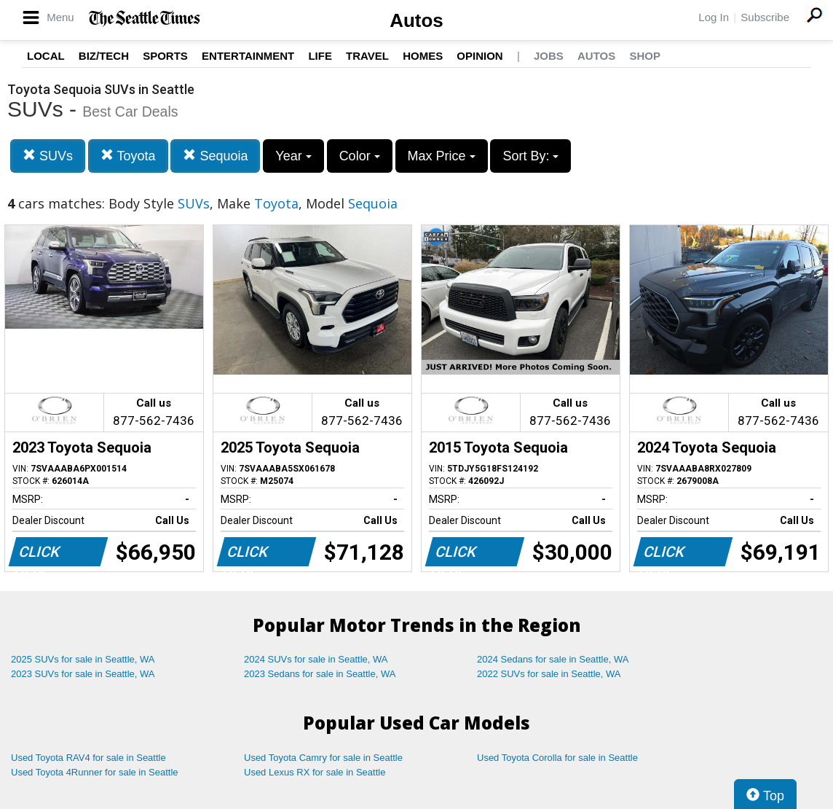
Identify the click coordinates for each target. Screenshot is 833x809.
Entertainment (248, 56)
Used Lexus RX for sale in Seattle (314, 772)
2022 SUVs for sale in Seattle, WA (549, 673)
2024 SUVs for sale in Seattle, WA (316, 659)
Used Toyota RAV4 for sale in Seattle (88, 757)
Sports (165, 56)
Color (359, 156)
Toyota (128, 155)
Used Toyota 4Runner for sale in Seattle (94, 772)
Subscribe (765, 17)
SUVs (48, 155)
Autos (416, 20)
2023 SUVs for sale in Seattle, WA (83, 673)
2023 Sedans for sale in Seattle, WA (319, 673)
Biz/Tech (104, 56)
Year (293, 156)
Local (46, 56)
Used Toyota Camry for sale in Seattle (323, 757)
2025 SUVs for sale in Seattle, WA (83, 659)
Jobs (549, 56)
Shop (644, 56)
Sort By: (530, 156)
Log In (713, 17)
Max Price (441, 156)
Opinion (479, 56)
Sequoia (215, 155)
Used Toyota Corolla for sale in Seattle (557, 757)
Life (320, 56)
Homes (423, 56)
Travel (367, 56)
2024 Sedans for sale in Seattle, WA (552, 659)
